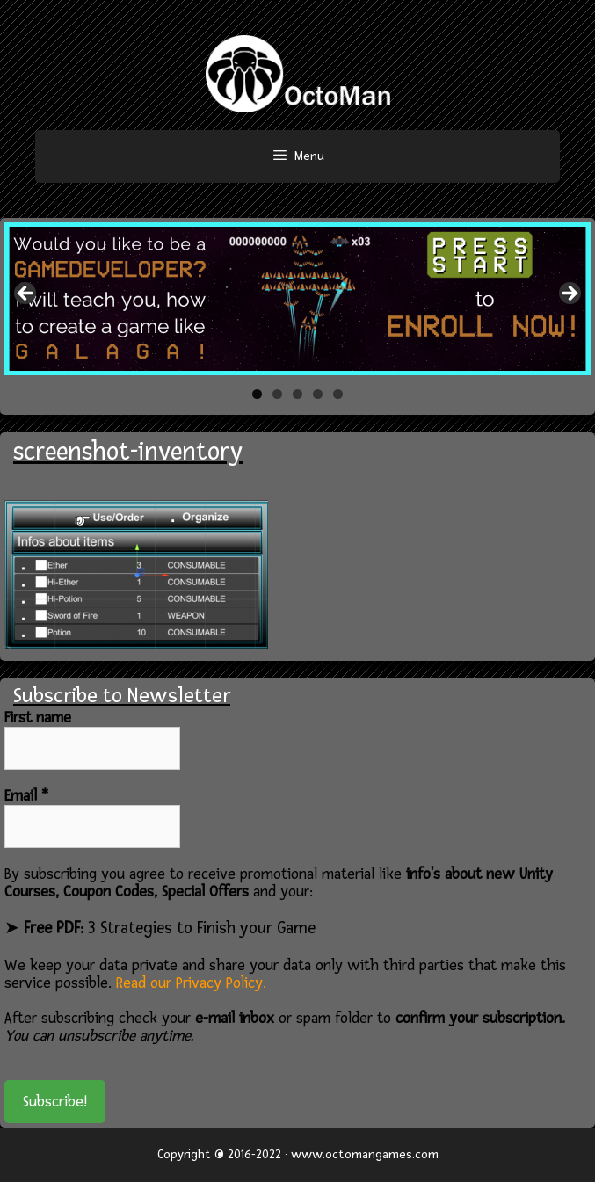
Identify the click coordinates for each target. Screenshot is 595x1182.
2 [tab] (277, 394)
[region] (297, 298)
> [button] (568, 294)
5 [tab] (338, 394)
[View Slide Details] (297, 298)
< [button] (26, 294)
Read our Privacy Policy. (191, 983)
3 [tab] (297, 394)
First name (37, 718)
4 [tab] (318, 394)
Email (26, 796)
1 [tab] (257, 394)
